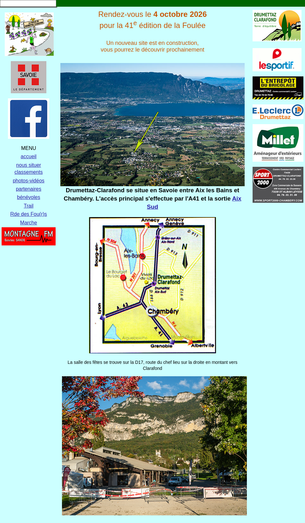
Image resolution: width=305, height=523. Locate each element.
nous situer (28, 165)
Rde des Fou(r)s (28, 214)
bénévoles (28, 197)
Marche (28, 222)
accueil (29, 156)
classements (29, 172)
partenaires (28, 189)
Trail (29, 205)
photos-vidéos (28, 180)
